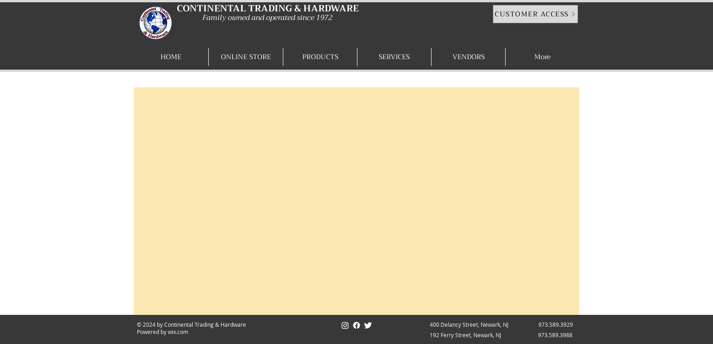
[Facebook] (356, 325)
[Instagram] (345, 325)
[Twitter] (367, 325)
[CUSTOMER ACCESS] (535, 14)
